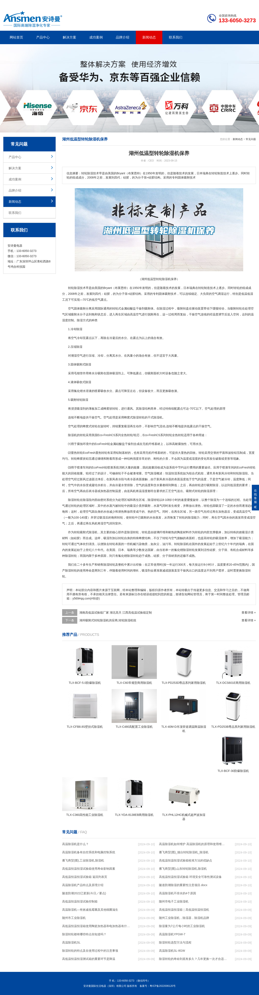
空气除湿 (150, 473)
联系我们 (175, 37)
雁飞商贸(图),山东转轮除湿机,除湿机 (183, 868)
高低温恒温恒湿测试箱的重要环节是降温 (88, 959)
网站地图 (232, 3)
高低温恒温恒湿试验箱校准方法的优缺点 (185, 860)
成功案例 (96, 37)
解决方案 (69, 37)
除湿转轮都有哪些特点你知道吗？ (84, 934)
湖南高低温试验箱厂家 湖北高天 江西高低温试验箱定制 (115, 612)
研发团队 (212, 3)
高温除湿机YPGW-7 (172, 934)
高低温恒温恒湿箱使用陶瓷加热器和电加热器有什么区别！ (96, 926)
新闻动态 (149, 37)
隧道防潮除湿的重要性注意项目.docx (183, 885)
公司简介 (192, 3)
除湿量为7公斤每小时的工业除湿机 (182, 926)
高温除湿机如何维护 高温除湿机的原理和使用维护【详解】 (193, 844)
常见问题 (251, 139)
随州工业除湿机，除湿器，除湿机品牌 (184, 918)
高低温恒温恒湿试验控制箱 (79, 901)
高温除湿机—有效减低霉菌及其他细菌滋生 (90, 909)
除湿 (77, 288)
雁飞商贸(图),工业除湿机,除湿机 (83, 860)
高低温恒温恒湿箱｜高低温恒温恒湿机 (184, 909)
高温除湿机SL (71, 942)
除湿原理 (209, 491)
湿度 (195, 458)
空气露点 (101, 299)
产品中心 (43, 37)
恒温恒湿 (171, 473)
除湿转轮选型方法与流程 (175, 942)
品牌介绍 (122, 37)
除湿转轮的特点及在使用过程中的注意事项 (90, 950)
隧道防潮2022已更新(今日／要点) (84, 893)
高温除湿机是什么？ (75, 844)
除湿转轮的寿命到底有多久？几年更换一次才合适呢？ (193, 959)
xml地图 (250, 3)
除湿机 (158, 417)
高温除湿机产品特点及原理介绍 (82, 885)
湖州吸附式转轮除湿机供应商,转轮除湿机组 (107, 620)
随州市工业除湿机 (74, 918)
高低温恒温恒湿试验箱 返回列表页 (84, 877)
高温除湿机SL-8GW (172, 950)
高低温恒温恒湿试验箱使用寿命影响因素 (88, 868)
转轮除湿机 (181, 544)
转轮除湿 (82, 399)
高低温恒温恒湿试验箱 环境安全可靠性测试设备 (190, 877)
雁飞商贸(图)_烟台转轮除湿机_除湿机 (183, 852)
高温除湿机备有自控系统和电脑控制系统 (88, 852)
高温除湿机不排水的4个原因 (177, 893)
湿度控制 (68, 320)
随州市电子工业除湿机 (173, 901)
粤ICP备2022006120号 (163, 985)
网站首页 (16, 37)
